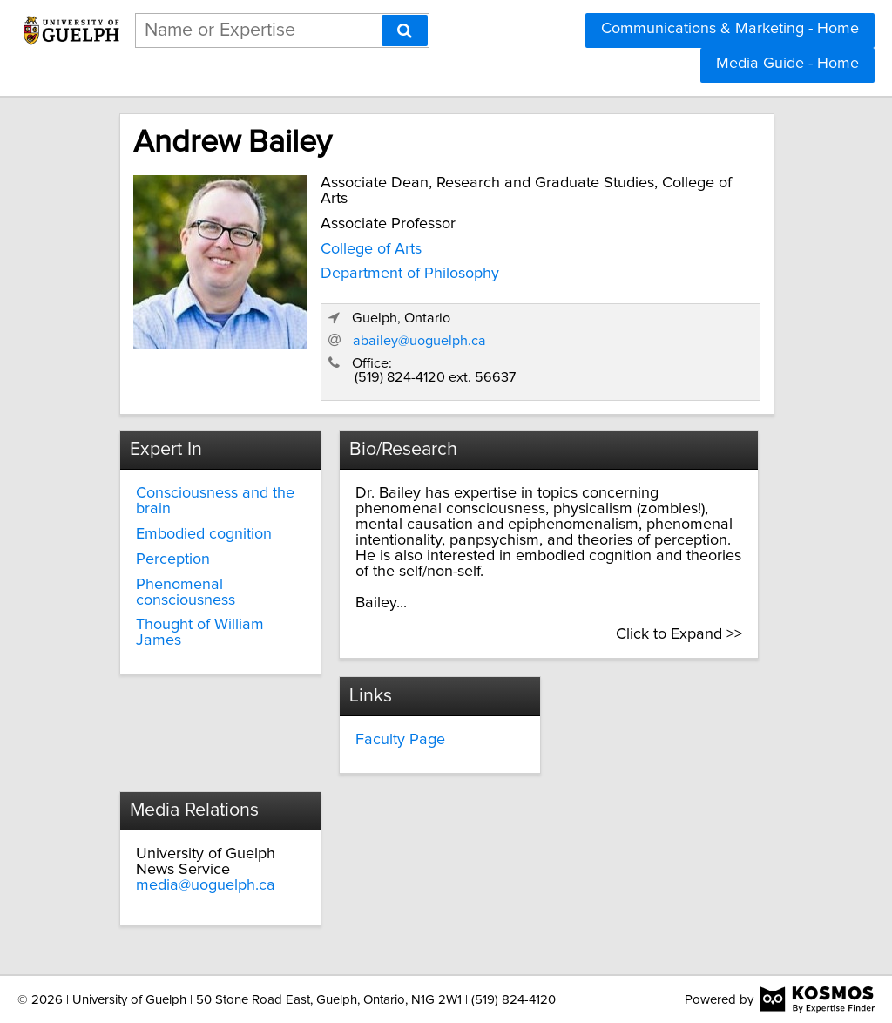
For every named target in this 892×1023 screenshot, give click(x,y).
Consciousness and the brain (215, 501)
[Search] (405, 30)
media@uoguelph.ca (205, 885)
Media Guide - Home (787, 63)
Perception (173, 559)
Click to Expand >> (679, 634)
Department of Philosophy (410, 273)
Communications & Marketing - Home (730, 29)
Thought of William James (200, 632)
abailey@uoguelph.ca (419, 341)
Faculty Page (400, 740)
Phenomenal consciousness (185, 592)
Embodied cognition (204, 534)
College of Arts (371, 249)
